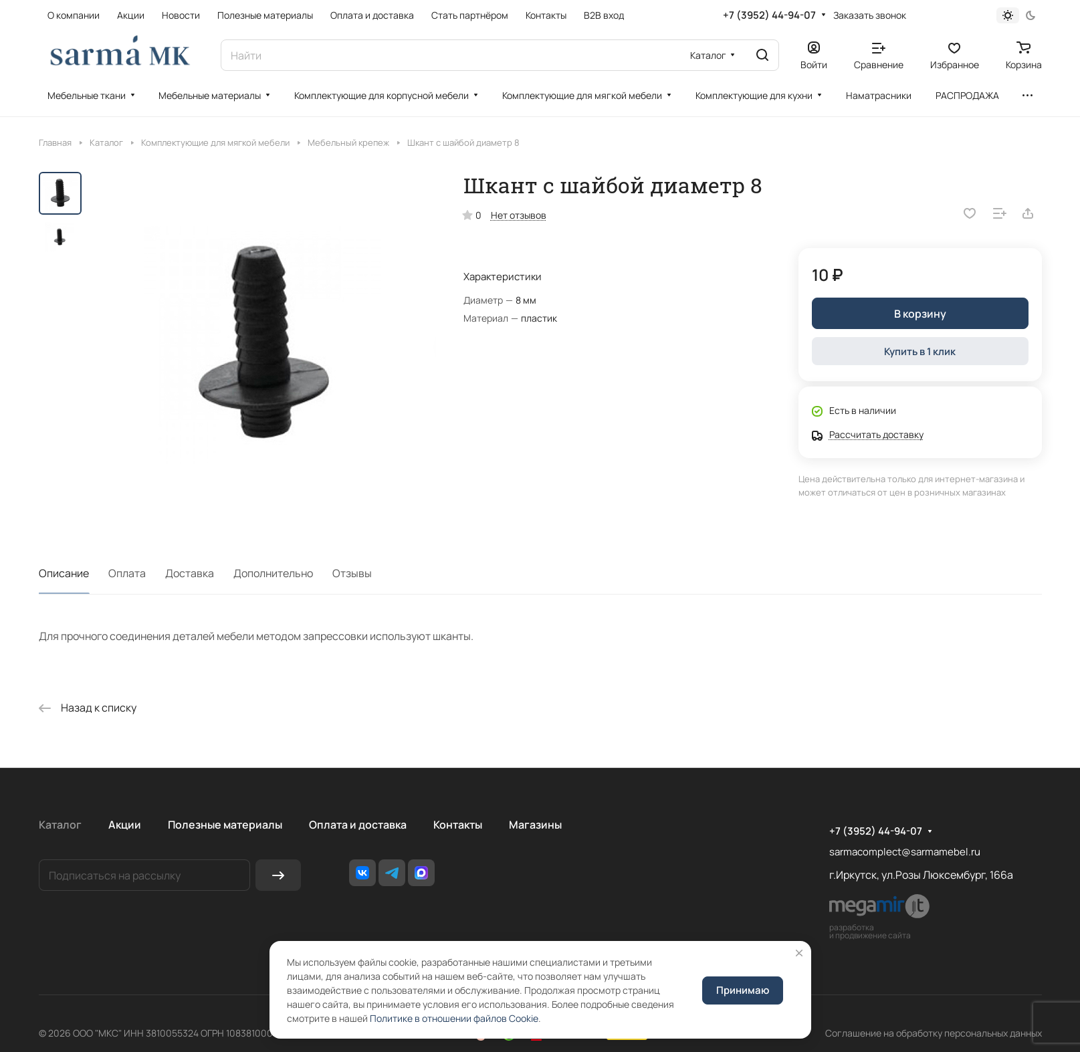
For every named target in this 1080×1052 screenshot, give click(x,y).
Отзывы (352, 573)
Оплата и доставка (358, 824)
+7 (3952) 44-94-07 (769, 15)
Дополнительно (273, 573)
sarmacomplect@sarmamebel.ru (904, 852)
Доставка (189, 573)
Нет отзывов (518, 215)
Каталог (60, 824)
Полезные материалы (225, 824)
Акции (124, 824)
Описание (64, 573)
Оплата (127, 573)
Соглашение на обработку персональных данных (933, 1033)
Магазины (535, 824)
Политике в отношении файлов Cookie (454, 1018)
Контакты (457, 824)
